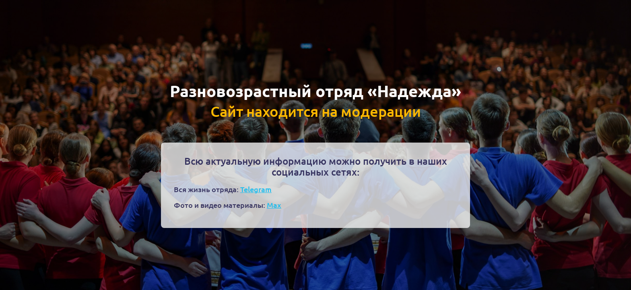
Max (274, 204)
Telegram (256, 189)
